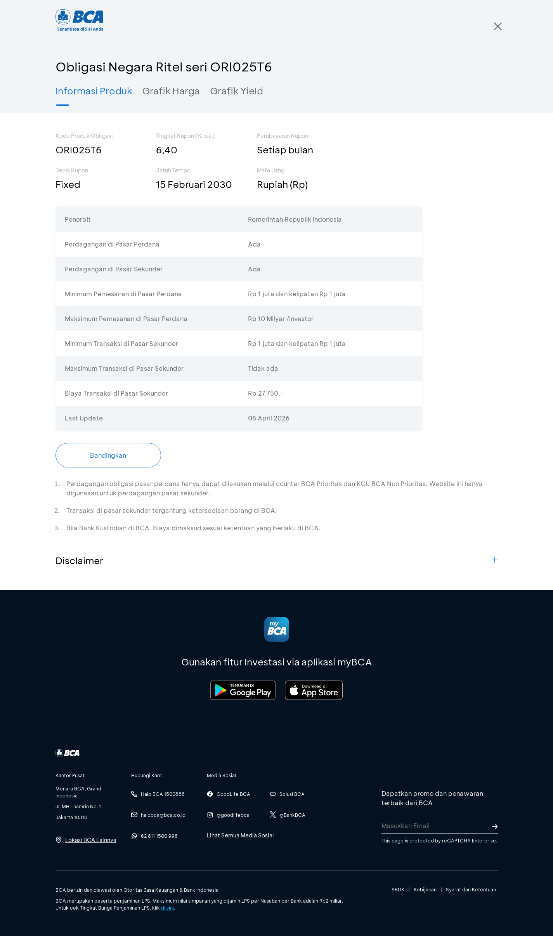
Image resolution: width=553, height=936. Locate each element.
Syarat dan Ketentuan (471, 889)
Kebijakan (425, 889)
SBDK (398, 889)
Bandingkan (108, 455)
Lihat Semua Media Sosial (240, 835)
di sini (167, 908)
